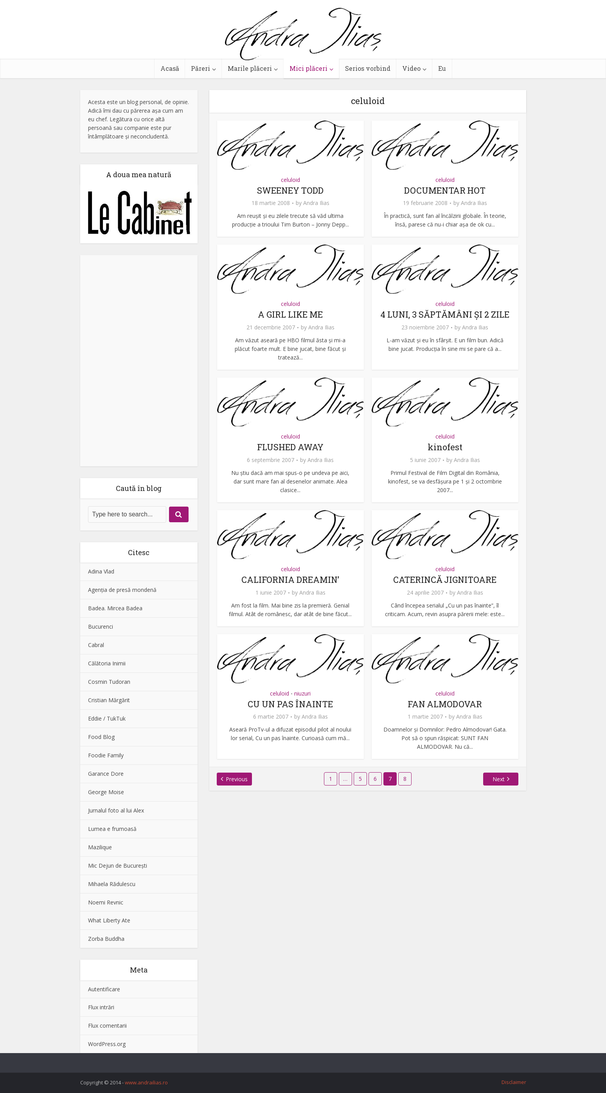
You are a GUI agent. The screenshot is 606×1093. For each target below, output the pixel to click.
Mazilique (100, 847)
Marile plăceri (250, 68)
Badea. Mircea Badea (115, 608)
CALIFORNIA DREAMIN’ (290, 579)
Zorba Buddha (106, 938)
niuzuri (302, 693)
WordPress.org (107, 1044)
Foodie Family (106, 755)
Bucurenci (100, 626)
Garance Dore (106, 773)
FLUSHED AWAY (290, 447)
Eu (442, 68)
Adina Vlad (101, 571)
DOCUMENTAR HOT (445, 190)
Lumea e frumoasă (112, 828)
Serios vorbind (367, 68)
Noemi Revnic (105, 902)
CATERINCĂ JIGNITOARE (445, 579)
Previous (237, 779)
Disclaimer (514, 1082)
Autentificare (104, 989)
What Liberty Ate (109, 920)
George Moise (106, 792)
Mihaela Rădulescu (111, 884)
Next (498, 779)
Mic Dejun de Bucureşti (117, 865)
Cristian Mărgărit (109, 700)
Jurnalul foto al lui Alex (116, 810)
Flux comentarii (107, 1025)
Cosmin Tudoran (109, 681)
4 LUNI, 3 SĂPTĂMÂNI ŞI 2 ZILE (445, 314)
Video (411, 68)
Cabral (96, 645)
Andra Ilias (316, 203)
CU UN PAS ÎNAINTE (290, 704)
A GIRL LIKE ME (290, 314)
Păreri (200, 68)
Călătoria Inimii (107, 663)
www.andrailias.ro (146, 1082)
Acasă (169, 68)
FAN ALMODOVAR (444, 704)
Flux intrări (101, 1007)
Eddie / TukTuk (107, 718)
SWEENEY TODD (290, 190)
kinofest (445, 447)
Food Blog (101, 737)
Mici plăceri (308, 68)
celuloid (290, 179)
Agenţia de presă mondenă (122, 589)
